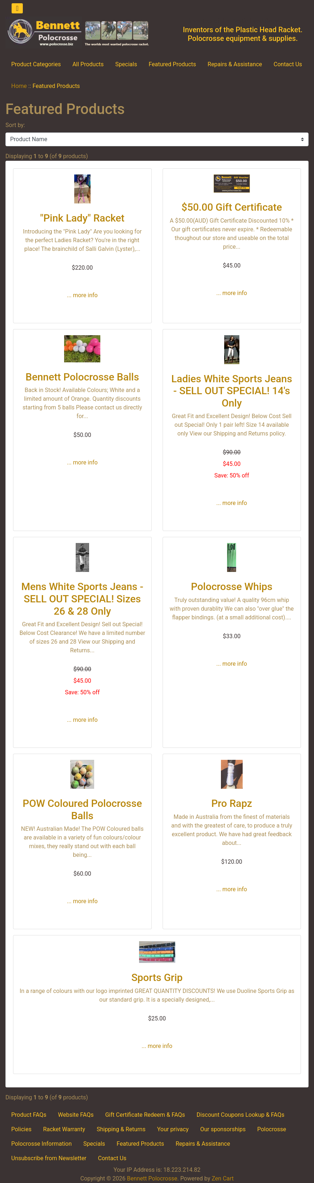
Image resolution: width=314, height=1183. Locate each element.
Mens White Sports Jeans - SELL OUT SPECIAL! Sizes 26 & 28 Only (82, 599)
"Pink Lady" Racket (82, 218)
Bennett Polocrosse (152, 1178)
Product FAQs (28, 1114)
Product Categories (36, 64)
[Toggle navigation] (17, 8)
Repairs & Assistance (235, 64)
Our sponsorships (223, 1129)
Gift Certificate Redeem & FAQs (145, 1114)
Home (19, 86)
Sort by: (15, 125)
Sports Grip (157, 978)
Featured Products (172, 64)
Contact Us (288, 64)
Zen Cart (223, 1178)
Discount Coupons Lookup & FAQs (240, 1114)
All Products (88, 64)
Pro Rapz (231, 803)
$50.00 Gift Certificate (231, 207)
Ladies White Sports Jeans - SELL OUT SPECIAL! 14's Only (231, 391)
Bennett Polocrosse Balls (82, 377)
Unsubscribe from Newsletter (49, 1158)
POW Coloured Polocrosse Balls (82, 809)
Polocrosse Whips (231, 587)
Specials (126, 64)
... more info (82, 295)
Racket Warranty (64, 1129)
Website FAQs (75, 1114)
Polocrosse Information (41, 1143)
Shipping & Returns (121, 1129)
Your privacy (173, 1129)
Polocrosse (271, 1129)
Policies (21, 1129)
